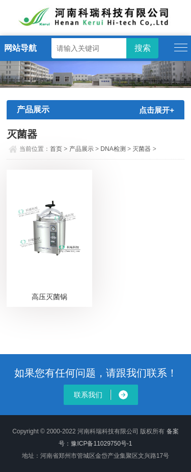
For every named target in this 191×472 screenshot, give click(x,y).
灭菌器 (141, 148)
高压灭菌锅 (49, 297)
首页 (56, 148)
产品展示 (81, 148)
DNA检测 (112, 148)
